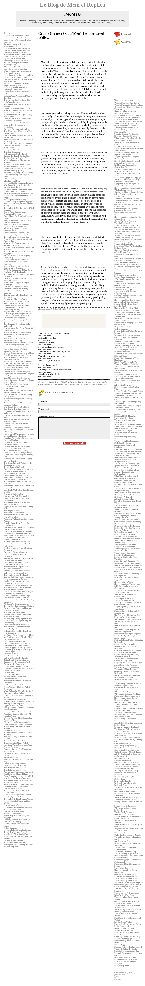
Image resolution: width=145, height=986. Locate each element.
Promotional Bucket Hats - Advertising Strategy (14, 308)
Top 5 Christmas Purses (13, 303)
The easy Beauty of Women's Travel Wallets (126, 848)
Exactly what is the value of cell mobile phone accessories (16, 93)
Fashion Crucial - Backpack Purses (18, 278)
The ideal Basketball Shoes (14, 612)
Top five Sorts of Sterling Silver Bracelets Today (16, 420)
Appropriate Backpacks (13, 706)
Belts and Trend (10, 280)
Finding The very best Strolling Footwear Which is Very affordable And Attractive (18, 79)
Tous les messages (124, 100)
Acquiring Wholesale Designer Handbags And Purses (16, 89)
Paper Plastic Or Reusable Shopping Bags (125, 293)
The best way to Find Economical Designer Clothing (17, 404)
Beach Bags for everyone (14, 811)
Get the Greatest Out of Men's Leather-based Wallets (16, 787)
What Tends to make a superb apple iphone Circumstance (18, 391)
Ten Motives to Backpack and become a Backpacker (16, 568)
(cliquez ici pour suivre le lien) (68, 89)
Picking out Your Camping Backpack (19, 844)
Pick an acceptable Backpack (15, 154)
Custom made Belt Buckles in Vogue (18, 591)
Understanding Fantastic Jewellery (18, 724)
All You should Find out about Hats (18, 533)
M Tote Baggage (10, 828)
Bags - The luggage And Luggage (17, 108)
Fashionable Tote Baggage (14, 318)
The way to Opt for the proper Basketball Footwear (16, 358)
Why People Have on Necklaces (16, 407)
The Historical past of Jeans (15, 768)
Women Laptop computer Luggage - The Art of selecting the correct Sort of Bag (18, 204)
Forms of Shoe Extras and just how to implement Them (18, 609)
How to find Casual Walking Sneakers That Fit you (15, 350)
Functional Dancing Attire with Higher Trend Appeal (16, 84)
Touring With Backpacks (14, 703)
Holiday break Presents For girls (17, 372)
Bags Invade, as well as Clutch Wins (18, 312)
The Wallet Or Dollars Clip (15, 741)
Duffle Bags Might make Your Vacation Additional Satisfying (16, 288)
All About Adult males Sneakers (16, 604)
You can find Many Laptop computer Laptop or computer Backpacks (19, 578)
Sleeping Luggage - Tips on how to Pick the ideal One (17, 221)
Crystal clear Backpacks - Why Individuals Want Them (16, 563)
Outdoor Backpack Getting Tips (17, 156)
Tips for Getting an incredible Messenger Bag (16, 64)
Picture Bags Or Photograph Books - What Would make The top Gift (18, 315)
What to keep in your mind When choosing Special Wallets (17, 796)
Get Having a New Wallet (14, 685)
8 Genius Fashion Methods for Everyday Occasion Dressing (16, 68)
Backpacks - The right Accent (16, 299)
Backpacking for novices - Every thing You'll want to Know (17, 447)
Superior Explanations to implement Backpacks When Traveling (18, 470)
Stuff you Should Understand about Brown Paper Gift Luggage (18, 190)
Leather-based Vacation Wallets (16, 479)
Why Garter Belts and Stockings (17, 596)
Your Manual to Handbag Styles (17, 378)
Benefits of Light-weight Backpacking (13, 671)
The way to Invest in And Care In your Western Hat (17, 516)
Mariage (117, 979)
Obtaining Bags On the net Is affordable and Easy (15, 180)
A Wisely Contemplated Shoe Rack (18, 270)
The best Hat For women (14, 513)
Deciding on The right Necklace (16, 409)
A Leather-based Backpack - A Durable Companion (16, 539)
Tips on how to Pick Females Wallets (18, 799)
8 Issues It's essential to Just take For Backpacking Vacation (19, 559)
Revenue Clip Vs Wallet (13, 494)
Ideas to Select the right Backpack (17, 621)
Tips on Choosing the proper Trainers (19, 606)
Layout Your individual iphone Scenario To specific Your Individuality (16, 386)
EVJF (116, 977)
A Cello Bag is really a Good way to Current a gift (127, 755)
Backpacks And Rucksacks (14, 840)
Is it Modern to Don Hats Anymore (18, 531)
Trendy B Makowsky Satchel (15, 832)
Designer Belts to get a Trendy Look (18, 585)
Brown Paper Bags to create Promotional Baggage (15, 213)
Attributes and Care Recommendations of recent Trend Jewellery (18, 732)
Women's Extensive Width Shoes (17, 164)
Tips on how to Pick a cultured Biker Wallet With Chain (18, 781)
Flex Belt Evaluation (12, 656)
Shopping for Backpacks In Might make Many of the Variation (17, 572)
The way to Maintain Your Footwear (18, 343)
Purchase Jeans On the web (15, 766)
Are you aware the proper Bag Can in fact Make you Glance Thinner (19, 773)
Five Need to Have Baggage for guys (18, 183)
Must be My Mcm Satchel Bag (16, 834)
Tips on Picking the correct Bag (16, 237)
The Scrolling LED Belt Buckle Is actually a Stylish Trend (17, 588)
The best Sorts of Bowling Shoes (16, 158)
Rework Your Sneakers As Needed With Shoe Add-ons (17, 615)
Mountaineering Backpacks (15, 842)
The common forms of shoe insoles (17, 54)
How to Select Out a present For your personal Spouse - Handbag (19, 435)
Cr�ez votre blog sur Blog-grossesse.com (125, 973)
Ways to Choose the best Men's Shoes (19, 353)
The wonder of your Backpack (16, 575)
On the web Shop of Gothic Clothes (18, 123)
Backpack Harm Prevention (15, 676)
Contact (122, 41)
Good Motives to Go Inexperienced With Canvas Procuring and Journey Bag (18, 455)
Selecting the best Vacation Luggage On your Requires (125, 546)
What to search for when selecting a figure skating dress (18, 72)
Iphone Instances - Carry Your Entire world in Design (126, 467)
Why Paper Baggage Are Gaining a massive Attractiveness (18, 186)
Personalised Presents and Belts (16, 598)
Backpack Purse (10, 679)
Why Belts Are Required (13, 594)
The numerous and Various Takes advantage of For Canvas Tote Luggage (17, 334)
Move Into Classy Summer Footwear (18, 144)
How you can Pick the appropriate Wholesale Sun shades (17, 120)
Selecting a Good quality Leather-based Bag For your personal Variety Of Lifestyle (18, 430)
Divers (8, 33)
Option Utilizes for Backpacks (16, 658)
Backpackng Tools (11, 847)
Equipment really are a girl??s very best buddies (126, 185)
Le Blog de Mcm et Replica (72, 5)
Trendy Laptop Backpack (14, 467)
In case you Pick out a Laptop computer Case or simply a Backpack (19, 667)
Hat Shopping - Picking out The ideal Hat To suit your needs (19, 528)
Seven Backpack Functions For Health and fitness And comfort (16, 474)
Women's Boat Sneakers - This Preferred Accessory (16, 368)
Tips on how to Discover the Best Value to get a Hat (17, 503)
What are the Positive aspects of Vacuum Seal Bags (16, 244)
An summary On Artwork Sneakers (18, 361)
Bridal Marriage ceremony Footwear (18, 355)
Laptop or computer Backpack (16, 625)
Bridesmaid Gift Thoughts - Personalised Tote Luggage (15, 339)
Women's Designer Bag (13, 813)
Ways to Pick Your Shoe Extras (16, 36)
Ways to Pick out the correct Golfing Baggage (125, 328)
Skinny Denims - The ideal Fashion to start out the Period (19, 709)
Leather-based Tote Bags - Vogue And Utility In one (127, 407)
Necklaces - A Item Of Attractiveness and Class (124, 498)
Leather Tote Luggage (13, 822)
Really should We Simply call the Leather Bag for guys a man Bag (17, 49)
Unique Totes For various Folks (16, 305)
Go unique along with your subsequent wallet (14, 45)
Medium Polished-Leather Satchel (17, 830)
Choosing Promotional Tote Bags (17, 820)
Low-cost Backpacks (12, 674)
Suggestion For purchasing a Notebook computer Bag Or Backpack (15, 554)
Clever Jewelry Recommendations (17, 722)
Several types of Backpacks (15, 699)
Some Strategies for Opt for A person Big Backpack (126, 210)
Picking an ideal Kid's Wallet (15, 52)
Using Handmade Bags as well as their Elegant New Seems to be (17, 644)
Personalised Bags (11, 757)
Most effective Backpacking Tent (17, 542)
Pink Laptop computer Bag (15, 200)
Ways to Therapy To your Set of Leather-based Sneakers (16, 267)
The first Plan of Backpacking (16, 450)
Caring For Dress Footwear (15, 150)
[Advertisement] (15, 874)
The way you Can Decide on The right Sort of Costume (17, 101)
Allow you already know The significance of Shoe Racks (15, 57)
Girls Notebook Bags (12, 639)
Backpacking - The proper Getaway (18, 618)
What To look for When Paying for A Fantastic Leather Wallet (18, 692)
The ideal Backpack (12, 152)
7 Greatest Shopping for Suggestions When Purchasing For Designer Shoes (18, 175)
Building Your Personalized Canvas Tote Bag (125, 166)
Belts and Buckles (11, 654)
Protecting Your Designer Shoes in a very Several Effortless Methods (18, 364)
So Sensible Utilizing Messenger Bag (18, 193)
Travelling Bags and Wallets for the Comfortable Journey (18, 464)
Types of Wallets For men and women (19, 784)
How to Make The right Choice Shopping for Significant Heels (16, 234)
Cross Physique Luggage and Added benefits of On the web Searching (18, 777)
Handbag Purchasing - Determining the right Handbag (18, 439)
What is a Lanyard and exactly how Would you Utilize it (18, 111)
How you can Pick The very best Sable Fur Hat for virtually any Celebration (17, 498)
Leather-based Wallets (13, 805)
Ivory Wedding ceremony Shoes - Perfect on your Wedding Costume (18, 346)
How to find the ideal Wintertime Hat (19, 535)
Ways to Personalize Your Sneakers (18, 38)
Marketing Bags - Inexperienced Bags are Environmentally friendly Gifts (19, 636)
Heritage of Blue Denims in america (18, 712)
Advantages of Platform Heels (16, 61)
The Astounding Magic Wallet (16, 743)
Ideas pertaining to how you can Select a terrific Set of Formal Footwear (16, 262)
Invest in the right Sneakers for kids (18, 75)
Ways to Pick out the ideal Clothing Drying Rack (124, 481)
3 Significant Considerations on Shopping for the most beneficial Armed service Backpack (17, 662)
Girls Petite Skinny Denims (15, 764)
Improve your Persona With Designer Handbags (125, 460)
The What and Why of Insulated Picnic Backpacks (17, 628)
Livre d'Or (124, 34)
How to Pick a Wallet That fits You (18, 477)
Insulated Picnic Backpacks (15, 272)
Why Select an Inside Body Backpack (19, 701)
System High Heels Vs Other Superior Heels (15, 230)
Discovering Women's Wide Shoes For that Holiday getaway (17, 169)
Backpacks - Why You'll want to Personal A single (16, 443)
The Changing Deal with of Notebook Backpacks (125, 351)
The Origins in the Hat (13, 511)
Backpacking (9, 623)
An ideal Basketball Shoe (14, 166)
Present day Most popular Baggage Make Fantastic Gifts (18, 808)
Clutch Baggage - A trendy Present (18, 647)
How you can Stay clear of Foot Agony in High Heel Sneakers (16, 225)
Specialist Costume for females (16, 129)
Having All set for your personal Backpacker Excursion (17, 582)
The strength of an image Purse (16, 301)
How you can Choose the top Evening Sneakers (125, 699)
